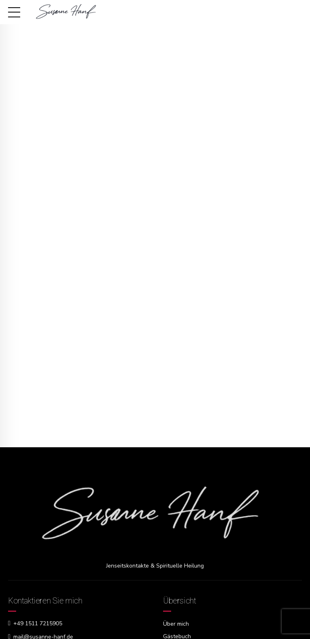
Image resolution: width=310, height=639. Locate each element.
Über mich (176, 624)
